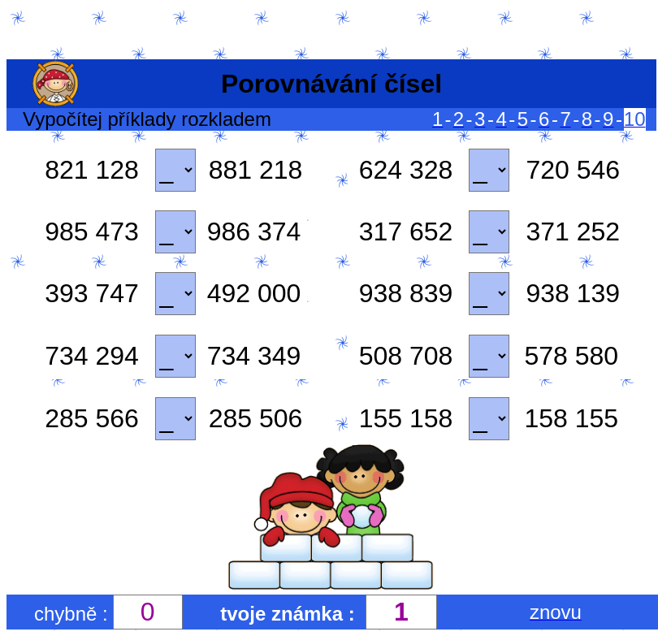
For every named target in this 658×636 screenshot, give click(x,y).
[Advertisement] (329, 30)
